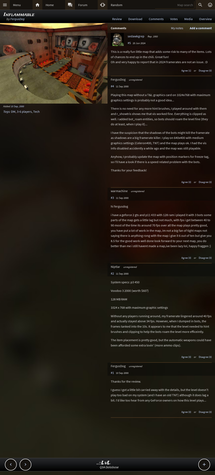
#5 (129, 43)
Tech (36, 111)
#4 (112, 86)
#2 (112, 273)
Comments (156, 19)
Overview (205, 19)
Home (50, 5)
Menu (17, 5)
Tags (6, 111)
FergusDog (17, 19)
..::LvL (104, 462)
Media (188, 19)
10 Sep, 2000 (17, 106)
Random (116, 5)
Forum (82, 5)
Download (135, 19)
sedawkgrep (136, 36)
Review (117, 19)
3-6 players (24, 111)
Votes (174, 19)
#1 (112, 373)
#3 (112, 198)
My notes (177, 28)
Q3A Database (109, 467)
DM (13, 111)
